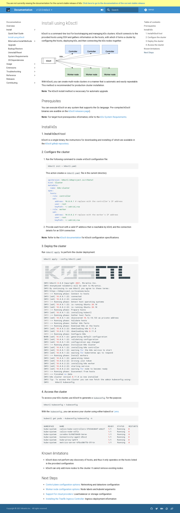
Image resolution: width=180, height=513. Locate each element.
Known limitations (152, 49)
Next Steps (149, 52)
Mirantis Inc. (26, 508)
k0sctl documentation (70, 237)
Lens (116, 411)
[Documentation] (8, 10)
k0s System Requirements (113, 117)
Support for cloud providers (59, 494)
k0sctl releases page (78, 111)
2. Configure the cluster (156, 37)
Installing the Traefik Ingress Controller (65, 499)
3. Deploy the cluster (155, 41)
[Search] (121, 9)
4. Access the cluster (155, 45)
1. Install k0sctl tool (154, 33)
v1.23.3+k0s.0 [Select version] (43, 10)
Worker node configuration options (63, 489)
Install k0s (148, 30)
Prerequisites (150, 26)
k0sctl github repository (56, 143)
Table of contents (152, 22)
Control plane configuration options (63, 484)
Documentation (13, 22)
